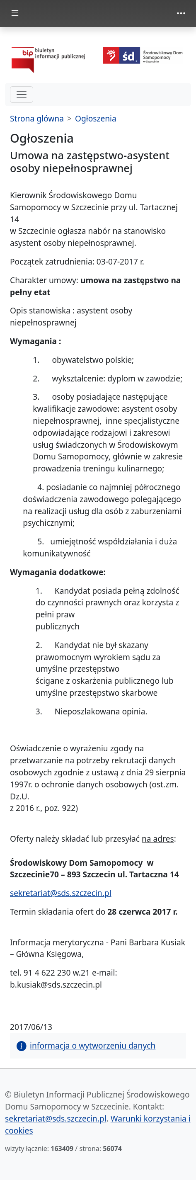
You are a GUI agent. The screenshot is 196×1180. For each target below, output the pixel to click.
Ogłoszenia (95, 118)
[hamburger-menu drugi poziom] (21, 94)
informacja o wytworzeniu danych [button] (86, 1045)
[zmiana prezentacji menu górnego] (181, 13)
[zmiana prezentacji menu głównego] (15, 13)
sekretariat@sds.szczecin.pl (60, 892)
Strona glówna (37, 118)
